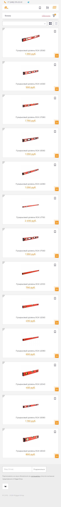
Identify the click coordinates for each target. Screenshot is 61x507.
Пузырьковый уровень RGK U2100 (30, 284)
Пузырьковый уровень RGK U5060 (30, 151)
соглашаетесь (35, 476)
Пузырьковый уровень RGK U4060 (30, 84)
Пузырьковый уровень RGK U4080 (30, 184)
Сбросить (46, 16)
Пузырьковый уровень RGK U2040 (30, 384)
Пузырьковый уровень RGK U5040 (30, 451)
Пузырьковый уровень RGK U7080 (30, 117)
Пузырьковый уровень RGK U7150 (30, 217)
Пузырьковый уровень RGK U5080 (30, 418)
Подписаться (39, 469)
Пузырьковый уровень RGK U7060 (30, 251)
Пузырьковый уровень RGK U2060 (30, 317)
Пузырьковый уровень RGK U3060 (30, 50)
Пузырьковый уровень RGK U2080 (30, 351)
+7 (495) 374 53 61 (14, 2)
